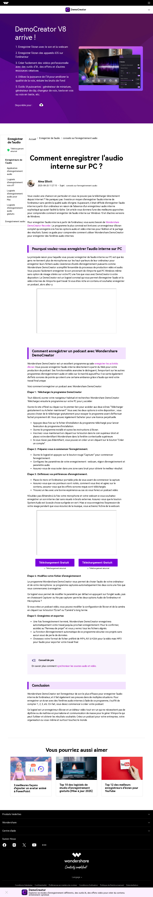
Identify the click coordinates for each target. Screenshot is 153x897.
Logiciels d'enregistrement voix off (15, 182)
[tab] (13, 161)
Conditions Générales (23, 885)
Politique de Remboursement (112, 885)
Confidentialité (40, 885)
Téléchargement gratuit (54, 562)
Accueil (32, 139)
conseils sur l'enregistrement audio (82, 138)
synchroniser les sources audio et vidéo (77, 666)
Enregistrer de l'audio (50, 138)
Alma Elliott (45, 181)
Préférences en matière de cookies (63, 885)
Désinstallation (132, 885)
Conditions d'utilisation (88, 885)
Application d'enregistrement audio (15, 171)
